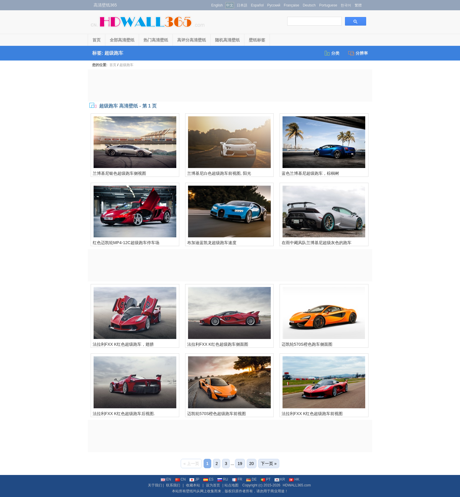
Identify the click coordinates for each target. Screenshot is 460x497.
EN (166, 479)
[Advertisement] (230, 85)
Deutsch (309, 5)
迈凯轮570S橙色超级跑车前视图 (216, 413)
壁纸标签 (257, 40)
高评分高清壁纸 (191, 40)
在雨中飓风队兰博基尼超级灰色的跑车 (316, 242)
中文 (229, 5)
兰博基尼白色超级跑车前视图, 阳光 (219, 173)
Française (291, 5)
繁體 (358, 5)
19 (240, 463)
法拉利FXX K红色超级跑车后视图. (124, 413)
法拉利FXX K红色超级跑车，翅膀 (123, 344)
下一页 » (269, 463)
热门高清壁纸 (155, 40)
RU (222, 479)
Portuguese (328, 5)
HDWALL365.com (297, 485)
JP (194, 479)
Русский (273, 5)
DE (251, 479)
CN (180, 479)
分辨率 (358, 53)
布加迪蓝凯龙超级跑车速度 (211, 242)
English (217, 5)
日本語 (242, 5)
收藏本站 (193, 485)
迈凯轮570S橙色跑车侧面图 (307, 344)
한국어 (346, 5)
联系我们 (173, 485)
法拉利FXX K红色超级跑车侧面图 (217, 344)
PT (265, 479)
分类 (331, 53)
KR (280, 479)
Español (257, 5)
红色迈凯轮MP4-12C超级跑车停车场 (126, 242)
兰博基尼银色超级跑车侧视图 (119, 173)
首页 (96, 40)
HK (294, 479)
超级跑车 (126, 65)
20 (251, 463)
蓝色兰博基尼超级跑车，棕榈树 (310, 173)
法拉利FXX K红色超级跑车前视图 (312, 413)
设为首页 (213, 485)
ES (208, 479)
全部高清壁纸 (122, 40)
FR (237, 479)
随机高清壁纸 (227, 40)
